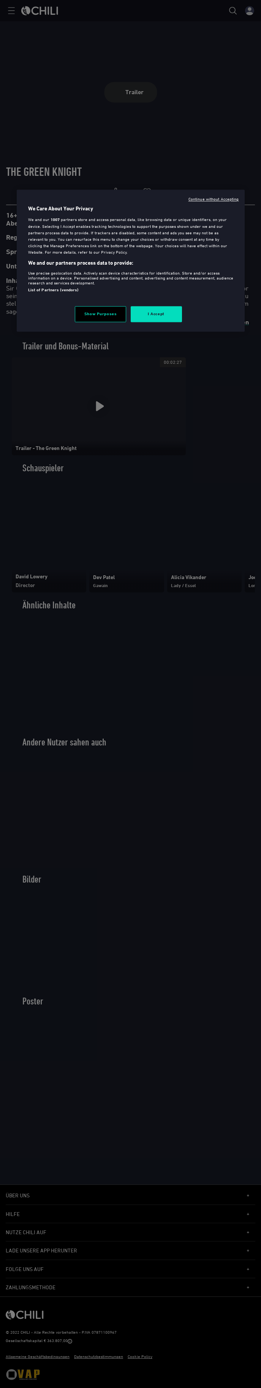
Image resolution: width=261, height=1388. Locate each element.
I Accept (156, 314)
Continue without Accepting (213, 199)
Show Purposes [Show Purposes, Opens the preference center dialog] (100, 314)
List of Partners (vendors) (53, 289)
